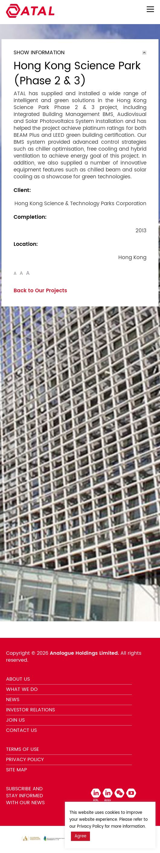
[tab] (80, 53)
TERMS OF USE (22, 749)
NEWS (12, 700)
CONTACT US (21, 730)
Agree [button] (80, 836)
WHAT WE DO (22, 689)
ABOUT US (18, 679)
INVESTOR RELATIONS (30, 710)
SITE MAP (16, 770)
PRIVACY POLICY (25, 760)
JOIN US (15, 720)
